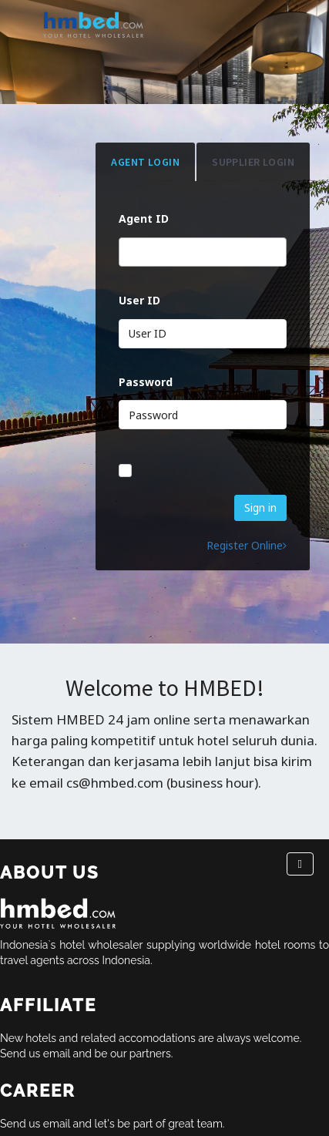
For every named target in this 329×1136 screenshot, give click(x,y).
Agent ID (144, 218)
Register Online (246, 545)
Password (146, 382)
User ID (139, 300)
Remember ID (173, 471)
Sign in (260, 507)
